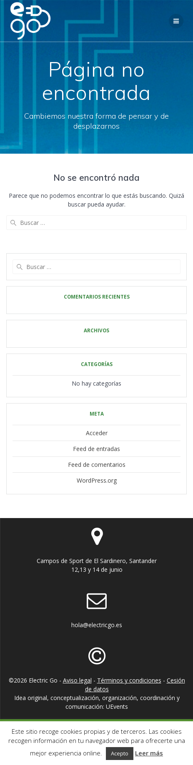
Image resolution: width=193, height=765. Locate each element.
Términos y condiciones (129, 680)
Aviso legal (77, 680)
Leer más (149, 753)
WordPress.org (97, 480)
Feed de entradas (96, 449)
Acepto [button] (119, 753)
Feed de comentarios (96, 464)
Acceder (97, 433)
